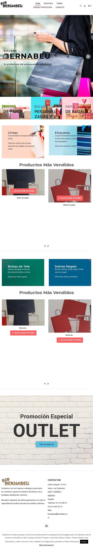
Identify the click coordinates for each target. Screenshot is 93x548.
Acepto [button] (84, 542)
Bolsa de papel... (23, 198)
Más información (46, 545)
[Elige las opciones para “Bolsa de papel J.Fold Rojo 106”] (70, 198)
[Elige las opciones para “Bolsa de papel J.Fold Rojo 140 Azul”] (23, 191)
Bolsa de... (23, 328)
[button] (46, 444)
